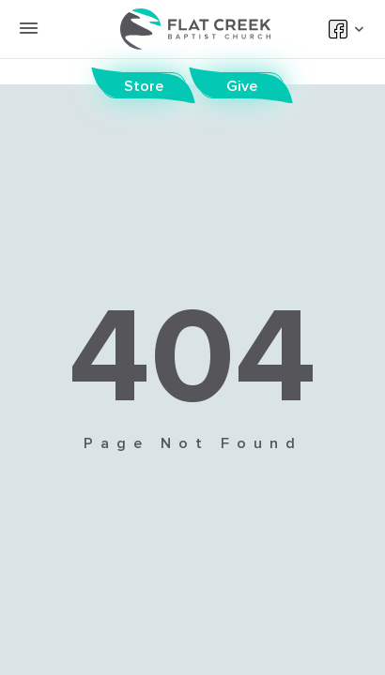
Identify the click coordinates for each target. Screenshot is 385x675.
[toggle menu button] (28, 28)
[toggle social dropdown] (356, 29)
